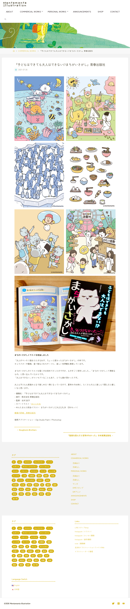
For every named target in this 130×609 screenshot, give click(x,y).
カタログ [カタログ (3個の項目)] (28, 462)
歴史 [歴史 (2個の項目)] (14, 489)
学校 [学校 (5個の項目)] (47, 480)
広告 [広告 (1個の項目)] (22, 485)
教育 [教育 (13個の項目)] (36, 485)
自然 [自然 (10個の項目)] (34, 489)
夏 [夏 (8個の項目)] (13, 480)
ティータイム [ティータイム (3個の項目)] (44, 466)
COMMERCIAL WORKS (27, 51)
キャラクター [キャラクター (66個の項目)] (39, 462)
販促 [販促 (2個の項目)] (14, 494)
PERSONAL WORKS (78, 471)
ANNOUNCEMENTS (79, 495)
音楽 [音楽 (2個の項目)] (48, 494)
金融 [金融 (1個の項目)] (27, 494)
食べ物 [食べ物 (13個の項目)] (15, 498)
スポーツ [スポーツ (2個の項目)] (16, 466)
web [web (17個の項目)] (19, 462)
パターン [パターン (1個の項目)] (24, 471)
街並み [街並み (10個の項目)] (42, 489)
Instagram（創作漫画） (84, 539)
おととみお (36, 403)
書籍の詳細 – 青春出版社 (25, 412)
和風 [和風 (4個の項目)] (52, 475)
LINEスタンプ (78, 487)
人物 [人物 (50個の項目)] (24, 475)
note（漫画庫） (81, 543)
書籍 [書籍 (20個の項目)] (48, 485)
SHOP (73, 499)
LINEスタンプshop (82, 527)
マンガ (75, 483)
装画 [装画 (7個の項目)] (49, 489)
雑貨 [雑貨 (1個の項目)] (41, 494)
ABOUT (73, 454)
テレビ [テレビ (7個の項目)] (15, 471)
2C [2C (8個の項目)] (14, 462)
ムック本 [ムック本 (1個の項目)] (52, 471)
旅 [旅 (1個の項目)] (42, 485)
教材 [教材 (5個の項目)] (29, 485)
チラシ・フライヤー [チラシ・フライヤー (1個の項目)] (29, 466)
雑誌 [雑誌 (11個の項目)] (34, 494)
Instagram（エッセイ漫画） (86, 535)
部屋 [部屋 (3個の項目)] (21, 494)
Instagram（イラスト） (84, 531)
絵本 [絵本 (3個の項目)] (27, 489)
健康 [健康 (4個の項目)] (39, 475)
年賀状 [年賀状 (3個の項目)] (15, 485)
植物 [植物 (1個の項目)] (54, 485)
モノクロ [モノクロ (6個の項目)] (16, 475)
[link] (5, 19)
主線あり (76, 463)
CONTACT (75, 503)
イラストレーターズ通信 (84, 551)
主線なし (76, 467)
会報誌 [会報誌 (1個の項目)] (31, 475)
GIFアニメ (77, 491)
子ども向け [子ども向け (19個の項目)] (30, 480)
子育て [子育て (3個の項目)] (40, 480)
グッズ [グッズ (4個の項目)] (49, 462)
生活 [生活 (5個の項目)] (21, 489)
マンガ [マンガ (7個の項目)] (43, 471)
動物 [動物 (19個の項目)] (45, 475)
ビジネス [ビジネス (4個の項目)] (34, 471)
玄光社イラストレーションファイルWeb (91, 547)
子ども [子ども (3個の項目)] (20, 480)
